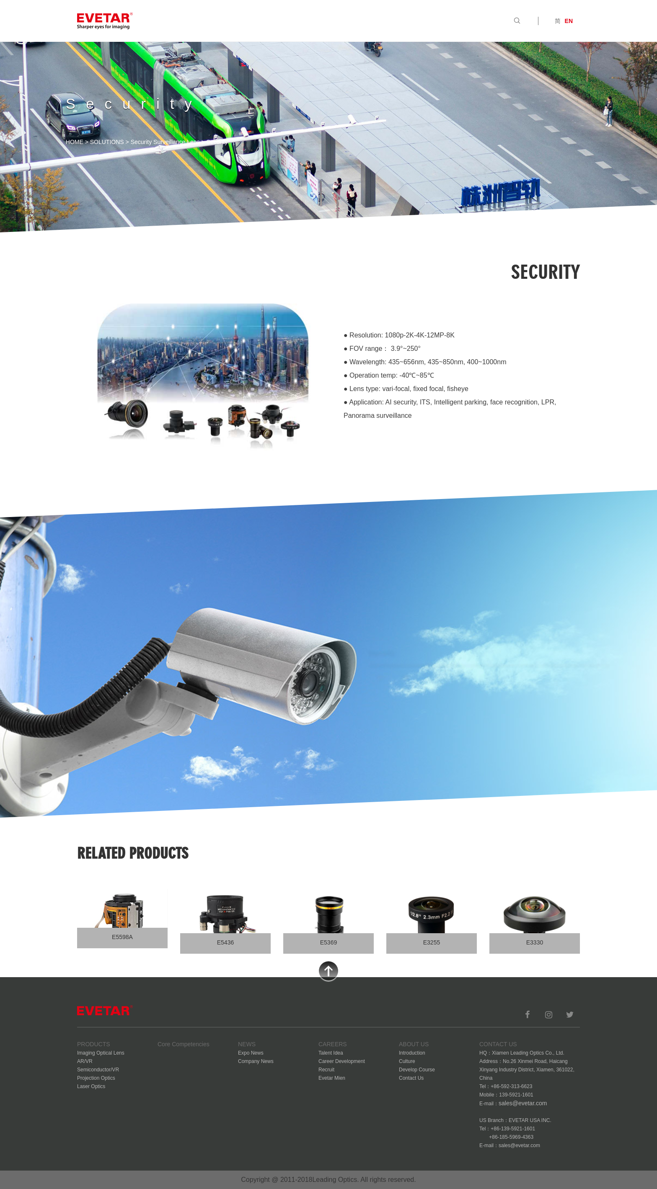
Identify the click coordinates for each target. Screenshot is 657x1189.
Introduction (412, 1053)
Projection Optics (96, 1078)
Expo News (251, 1053)
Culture (407, 1061)
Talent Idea (330, 1053)
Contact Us (411, 1078)
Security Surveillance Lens (165, 142)
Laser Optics (91, 1086)
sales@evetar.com (523, 1103)
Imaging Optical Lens (100, 1053)
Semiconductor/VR (98, 1070)
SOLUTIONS (107, 142)
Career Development (341, 1061)
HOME (74, 142)
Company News (256, 1061)
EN (569, 21)
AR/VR (85, 1061)
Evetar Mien (331, 1078)
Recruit (326, 1070)
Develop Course (417, 1070)
